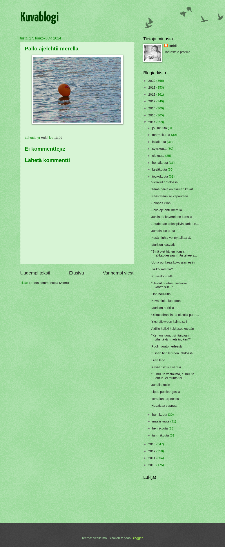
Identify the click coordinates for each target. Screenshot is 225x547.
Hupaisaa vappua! (164, 405)
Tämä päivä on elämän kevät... (173, 189)
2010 (152, 465)
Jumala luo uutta (163, 231)
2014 (152, 122)
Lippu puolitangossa (165, 392)
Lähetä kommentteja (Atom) (49, 283)
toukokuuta (160, 176)
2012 (152, 451)
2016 (152, 108)
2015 (152, 115)
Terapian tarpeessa (165, 399)
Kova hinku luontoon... (167, 301)
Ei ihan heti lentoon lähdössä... (173, 353)
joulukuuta (160, 128)
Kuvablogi (39, 18)
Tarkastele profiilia (177, 52)
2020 (152, 80)
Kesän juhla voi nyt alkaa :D (171, 237)
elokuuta (158, 155)
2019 (152, 87)
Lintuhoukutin (161, 294)
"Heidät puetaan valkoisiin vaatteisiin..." (170, 285)
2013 (152, 444)
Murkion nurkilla (162, 308)
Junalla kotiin (160, 385)
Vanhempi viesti (118, 272)
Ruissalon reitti (162, 276)
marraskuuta (161, 135)
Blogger (137, 538)
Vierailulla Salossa (164, 182)
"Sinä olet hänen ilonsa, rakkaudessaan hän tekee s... (174, 253)
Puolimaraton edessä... (168, 346)
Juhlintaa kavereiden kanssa (171, 217)
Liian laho (158, 360)
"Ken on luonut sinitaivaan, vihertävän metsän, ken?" (171, 337)
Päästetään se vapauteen (169, 196)
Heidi (173, 46)
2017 (152, 101)
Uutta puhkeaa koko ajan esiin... (174, 262)
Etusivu (76, 272)
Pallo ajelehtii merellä (166, 210)
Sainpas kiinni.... (163, 203)
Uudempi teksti (35, 272)
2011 (152, 458)
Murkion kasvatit (163, 244)
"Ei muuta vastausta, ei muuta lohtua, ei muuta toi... (172, 376)
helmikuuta (160, 428)
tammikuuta (161, 435)
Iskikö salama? (162, 269)
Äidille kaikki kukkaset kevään (172, 328)
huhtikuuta (160, 414)
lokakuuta (159, 142)
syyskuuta (159, 148)
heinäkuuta (160, 162)
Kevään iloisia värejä (166, 367)
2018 (152, 94)
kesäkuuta (160, 169)
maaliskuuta (161, 421)
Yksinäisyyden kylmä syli (169, 321)
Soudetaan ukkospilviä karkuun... (175, 224)
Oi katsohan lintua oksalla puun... (175, 315)
